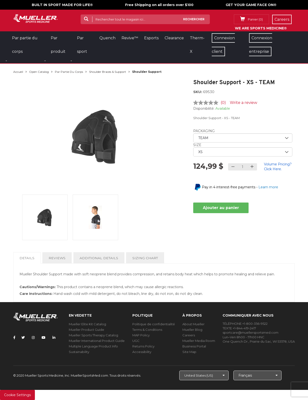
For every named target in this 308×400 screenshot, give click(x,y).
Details (28, 259)
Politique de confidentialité (153, 324)
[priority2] (243, 151)
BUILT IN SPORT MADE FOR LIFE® (62, 5)
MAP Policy (141, 335)
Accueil (18, 72)
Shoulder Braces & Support (107, 72)
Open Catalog (39, 72)
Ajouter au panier (221, 207)
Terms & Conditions (147, 330)
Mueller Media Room (198, 341)
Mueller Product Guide (86, 330)
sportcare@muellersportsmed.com (250, 332)
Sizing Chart (145, 258)
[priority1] (243, 137)
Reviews (57, 258)
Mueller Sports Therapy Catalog (93, 335)
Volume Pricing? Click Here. (278, 166)
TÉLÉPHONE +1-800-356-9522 (245, 323)
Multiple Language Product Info (93, 346)
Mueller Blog (192, 330)
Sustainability (79, 352)
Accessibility (141, 352)
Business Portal (194, 346)
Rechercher (194, 19)
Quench (107, 38)
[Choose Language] (257, 375)
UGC (136, 341)
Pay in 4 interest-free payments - (240, 187)
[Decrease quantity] (233, 166)
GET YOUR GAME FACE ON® (251, 5)
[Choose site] (204, 375)
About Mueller (193, 324)
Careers (188, 335)
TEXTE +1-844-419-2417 (239, 328)
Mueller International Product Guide (97, 341)
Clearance (174, 38)
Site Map (189, 352)
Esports (151, 38)
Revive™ (130, 38)
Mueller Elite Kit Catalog (87, 324)
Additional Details (99, 258)
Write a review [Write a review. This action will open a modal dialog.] (243, 102)
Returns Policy (143, 346)
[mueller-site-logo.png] (35, 18)
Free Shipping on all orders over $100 (159, 5)
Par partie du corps (69, 72)
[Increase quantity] (252, 166)
